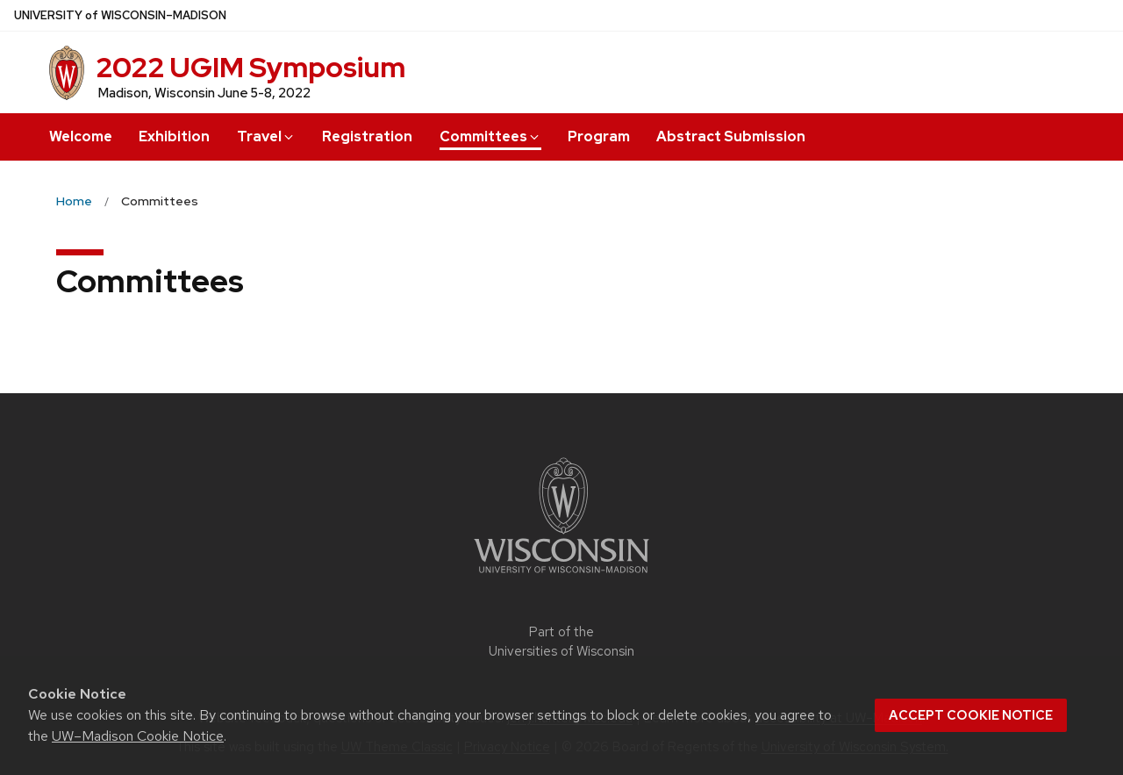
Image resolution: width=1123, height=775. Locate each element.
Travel (266, 136)
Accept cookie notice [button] (971, 715)
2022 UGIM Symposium (250, 67)
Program (599, 136)
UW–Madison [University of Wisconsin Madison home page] (120, 15)
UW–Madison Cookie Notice (138, 736)
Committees (490, 136)
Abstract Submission (730, 136)
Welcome (80, 136)
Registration (367, 136)
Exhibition (174, 136)
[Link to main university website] (561, 576)
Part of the (561, 642)
